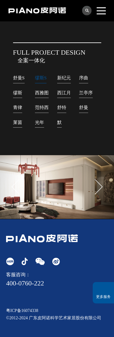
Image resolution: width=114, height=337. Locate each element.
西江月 (64, 92)
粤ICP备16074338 (22, 310)
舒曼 (83, 107)
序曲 (83, 77)
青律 (17, 107)
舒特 (61, 107)
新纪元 (64, 77)
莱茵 (17, 122)
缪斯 (17, 92)
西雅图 (42, 92)
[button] (99, 187)
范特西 (42, 107)
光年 (39, 122)
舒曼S (19, 77)
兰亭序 (86, 92)
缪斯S (41, 77)
